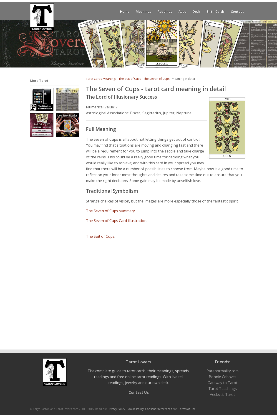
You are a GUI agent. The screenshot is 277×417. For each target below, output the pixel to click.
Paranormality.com (222, 370)
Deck (196, 11)
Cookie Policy (135, 409)
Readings (165, 11)
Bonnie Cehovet (222, 376)
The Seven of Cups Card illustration (116, 220)
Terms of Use (187, 409)
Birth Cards (215, 11)
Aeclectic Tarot (222, 394)
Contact (237, 11)
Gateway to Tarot (222, 382)
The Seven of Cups (157, 79)
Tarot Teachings (222, 388)
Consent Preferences (158, 409)
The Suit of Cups (130, 79)
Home (124, 11)
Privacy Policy (116, 409)
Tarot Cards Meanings (101, 79)
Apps (182, 11)
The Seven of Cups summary (110, 210)
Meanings (143, 11)
